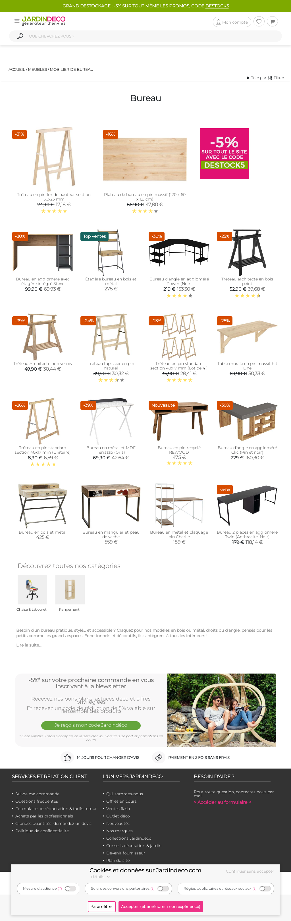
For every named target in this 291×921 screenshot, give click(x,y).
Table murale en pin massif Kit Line (247, 366)
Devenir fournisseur (125, 853)
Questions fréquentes (36, 801)
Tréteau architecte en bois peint (247, 281)
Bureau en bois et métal (42, 532)
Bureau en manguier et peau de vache (111, 534)
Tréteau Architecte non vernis (42, 363)
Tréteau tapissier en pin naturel (111, 366)
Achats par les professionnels (44, 816)
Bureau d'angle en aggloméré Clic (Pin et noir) (247, 450)
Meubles (37, 69)
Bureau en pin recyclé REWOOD (179, 450)
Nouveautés (118, 823)
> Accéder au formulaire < (222, 802)
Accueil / (18, 69)
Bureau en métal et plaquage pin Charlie (179, 534)
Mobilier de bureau (71, 69)
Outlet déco (118, 816)
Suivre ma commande (37, 793)
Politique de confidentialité (42, 830)
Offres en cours (121, 801)
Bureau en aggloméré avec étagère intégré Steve (43, 281)
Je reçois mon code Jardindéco (91, 725)
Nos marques (119, 830)
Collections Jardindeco (128, 838)
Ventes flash (118, 808)
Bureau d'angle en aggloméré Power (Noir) (179, 281)
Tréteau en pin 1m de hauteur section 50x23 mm (54, 197)
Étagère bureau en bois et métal (110, 281)
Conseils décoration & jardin (133, 845)
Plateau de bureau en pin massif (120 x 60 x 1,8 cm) (145, 197)
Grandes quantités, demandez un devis (53, 823)
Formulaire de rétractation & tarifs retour (56, 808)
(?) (60, 888)
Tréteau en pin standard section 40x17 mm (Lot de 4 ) (179, 366)
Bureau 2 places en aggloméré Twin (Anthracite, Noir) (247, 534)
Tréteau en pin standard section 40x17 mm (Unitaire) (43, 450)
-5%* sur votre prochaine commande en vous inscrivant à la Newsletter (91, 683)
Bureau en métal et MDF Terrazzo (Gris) (111, 450)
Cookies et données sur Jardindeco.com (145, 870)
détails (101, 876)
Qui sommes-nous (124, 793)
